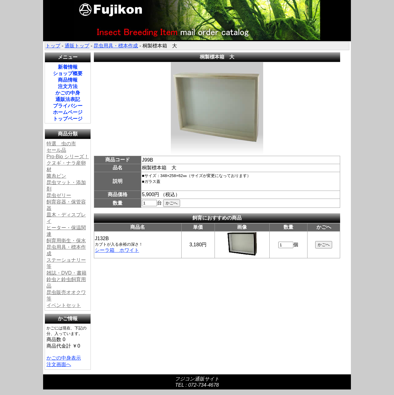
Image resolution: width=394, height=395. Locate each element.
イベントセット (63, 305)
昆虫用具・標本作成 (116, 45)
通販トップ (77, 45)
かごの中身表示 (63, 358)
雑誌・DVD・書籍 (66, 273)
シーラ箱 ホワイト (117, 250)
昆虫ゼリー (58, 195)
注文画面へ (58, 364)
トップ (53, 45)
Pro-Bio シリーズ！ (67, 156)
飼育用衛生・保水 (66, 240)
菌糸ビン (56, 176)
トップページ (67, 118)
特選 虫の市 (61, 143)
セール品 (56, 150)
